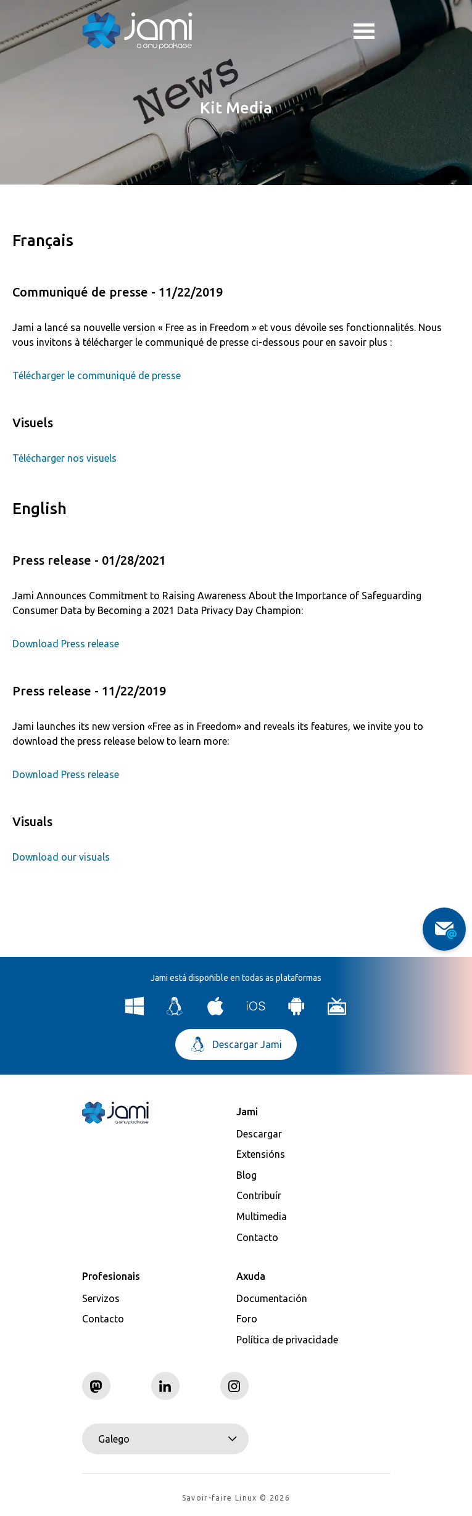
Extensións (260, 1154)
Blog (246, 1175)
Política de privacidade (287, 1339)
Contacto (257, 1237)
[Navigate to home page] (137, 30)
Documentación (271, 1298)
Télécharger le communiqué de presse (96, 375)
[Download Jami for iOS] (256, 1012)
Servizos (101, 1298)
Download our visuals (61, 856)
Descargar (259, 1133)
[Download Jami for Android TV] (337, 1012)
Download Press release (65, 643)
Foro (246, 1318)
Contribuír (258, 1195)
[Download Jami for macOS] (215, 1012)
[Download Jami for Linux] (174, 1012)
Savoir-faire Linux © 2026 (236, 1498)
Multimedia (261, 1216)
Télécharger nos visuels (64, 458)
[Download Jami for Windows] (134, 1012)
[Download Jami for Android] (296, 1012)
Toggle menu (364, 32)
